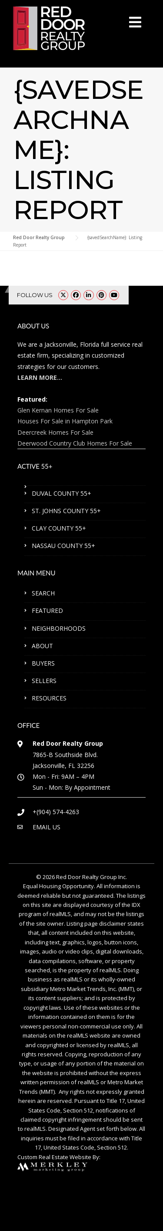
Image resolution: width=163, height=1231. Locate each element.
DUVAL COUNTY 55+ (61, 493)
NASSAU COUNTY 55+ (63, 545)
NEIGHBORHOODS (59, 628)
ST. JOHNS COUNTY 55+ (66, 511)
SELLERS (44, 680)
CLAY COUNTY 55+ (59, 528)
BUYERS (43, 663)
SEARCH (43, 593)
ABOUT (42, 646)
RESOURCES (49, 698)
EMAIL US (46, 827)
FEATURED (47, 610)
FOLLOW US (35, 294)
